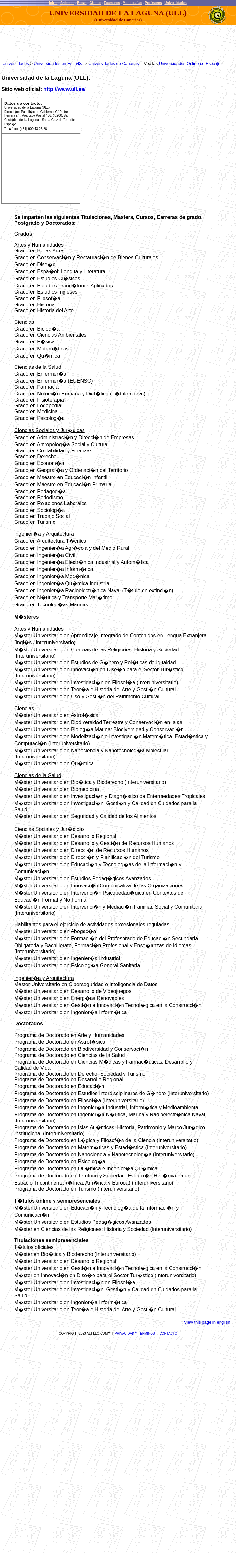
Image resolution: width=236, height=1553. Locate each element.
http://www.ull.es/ (65, 89)
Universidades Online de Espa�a (190, 63)
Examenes (112, 3)
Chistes (95, 3)
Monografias (132, 3)
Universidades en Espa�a (59, 63)
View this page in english (207, 1322)
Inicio (53, 3)
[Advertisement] (118, 43)
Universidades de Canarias (114, 63)
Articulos (67, 3)
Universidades (175, 3)
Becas (81, 3)
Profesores (153, 3)
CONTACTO (168, 1333)
